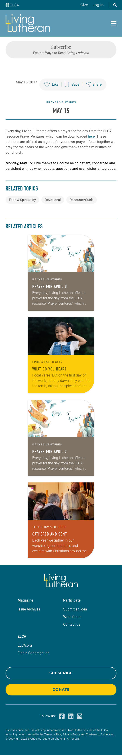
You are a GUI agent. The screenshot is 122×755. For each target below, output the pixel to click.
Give (84, 5)
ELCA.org (25, 645)
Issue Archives (29, 609)
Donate (61, 689)
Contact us (71, 624)
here (91, 136)
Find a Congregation (33, 653)
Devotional (53, 200)
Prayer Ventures (61, 102)
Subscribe (61, 673)
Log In (98, 5)
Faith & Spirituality (22, 200)
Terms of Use (52, 734)
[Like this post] (51, 84)
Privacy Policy (71, 734)
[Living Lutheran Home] (28, 23)
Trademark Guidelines (100, 734)
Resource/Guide (82, 200)
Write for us (72, 617)
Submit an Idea (75, 609)
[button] (115, 5)
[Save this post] (72, 84)
